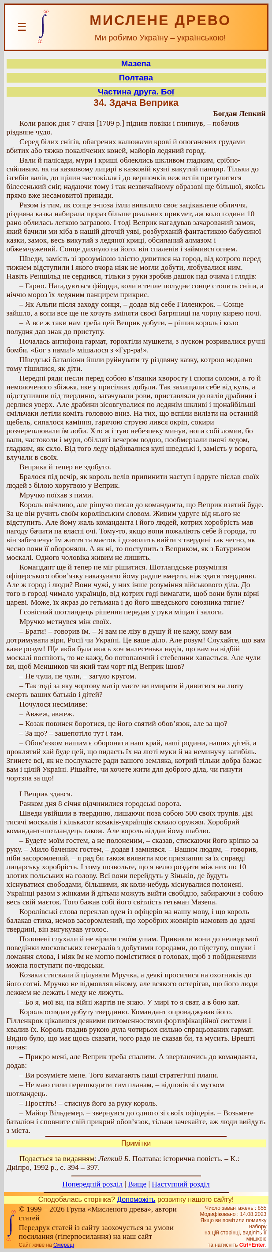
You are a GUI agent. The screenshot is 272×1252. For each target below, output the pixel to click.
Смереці (63, 1245)
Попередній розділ (92, 1184)
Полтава (136, 77)
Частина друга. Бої (136, 91)
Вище (137, 1184)
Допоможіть (136, 1199)
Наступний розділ (180, 1184)
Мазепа (136, 63)
